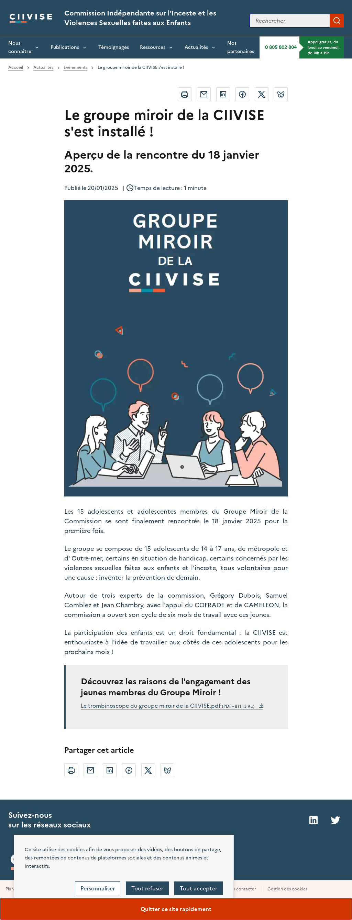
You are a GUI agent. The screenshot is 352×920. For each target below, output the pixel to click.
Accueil (15, 67)
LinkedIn (313, 820)
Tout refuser (147, 888)
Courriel (204, 94)
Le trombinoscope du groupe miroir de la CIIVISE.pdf (168, 706)
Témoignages (113, 47)
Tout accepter (198, 888)
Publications (65, 47)
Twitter (261, 94)
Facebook (242, 94)
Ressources (152, 47)
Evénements (75, 67)
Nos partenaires (240, 47)
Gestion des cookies (287, 889)
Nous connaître (19, 47)
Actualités (196, 47)
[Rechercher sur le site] (290, 21)
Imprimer (184, 94)
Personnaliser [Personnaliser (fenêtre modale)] (97, 888)
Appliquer (337, 21)
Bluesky (281, 94)
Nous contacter (240, 889)
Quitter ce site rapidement (176, 909)
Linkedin (223, 94)
